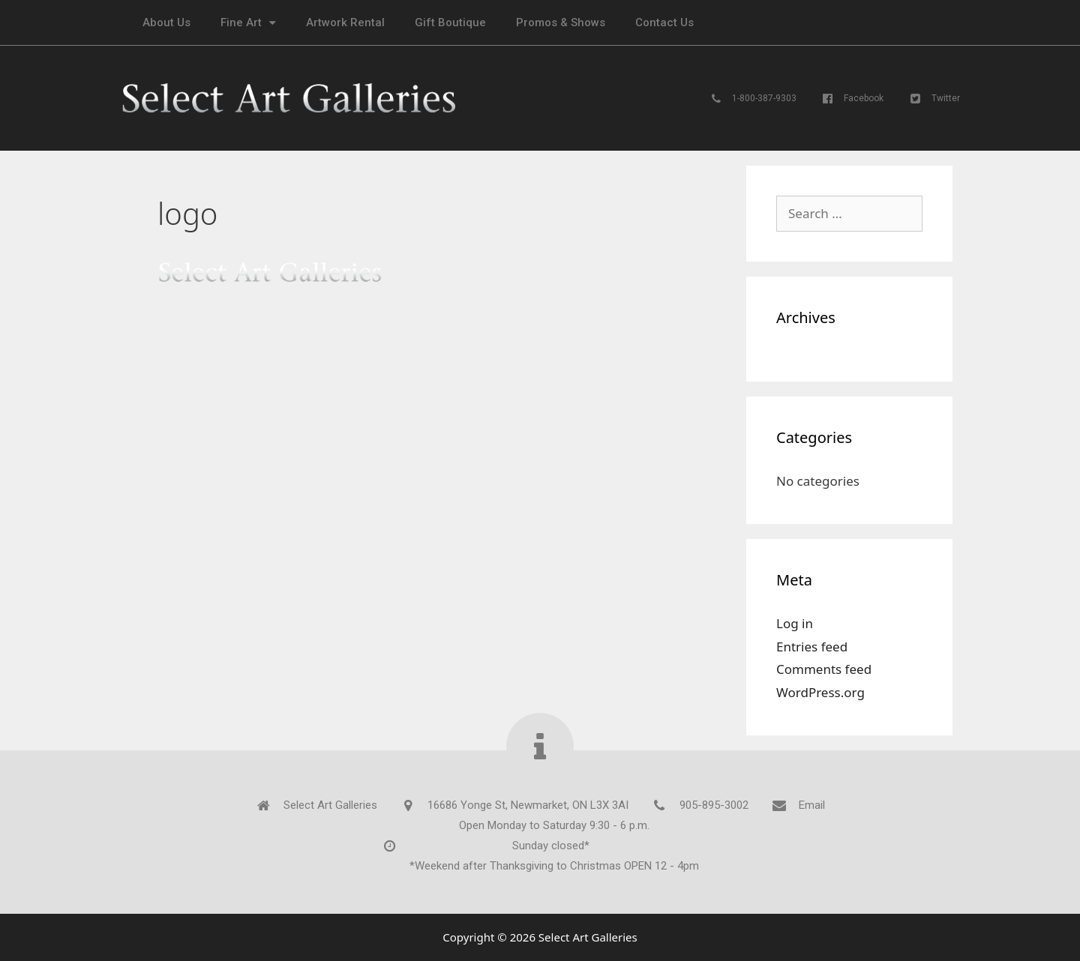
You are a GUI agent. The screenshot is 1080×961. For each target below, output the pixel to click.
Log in (794, 623)
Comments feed (824, 669)
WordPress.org (820, 692)
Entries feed (812, 646)
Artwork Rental (345, 22)
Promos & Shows (560, 22)
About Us (166, 22)
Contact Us (664, 22)
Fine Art (248, 23)
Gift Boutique (450, 22)
